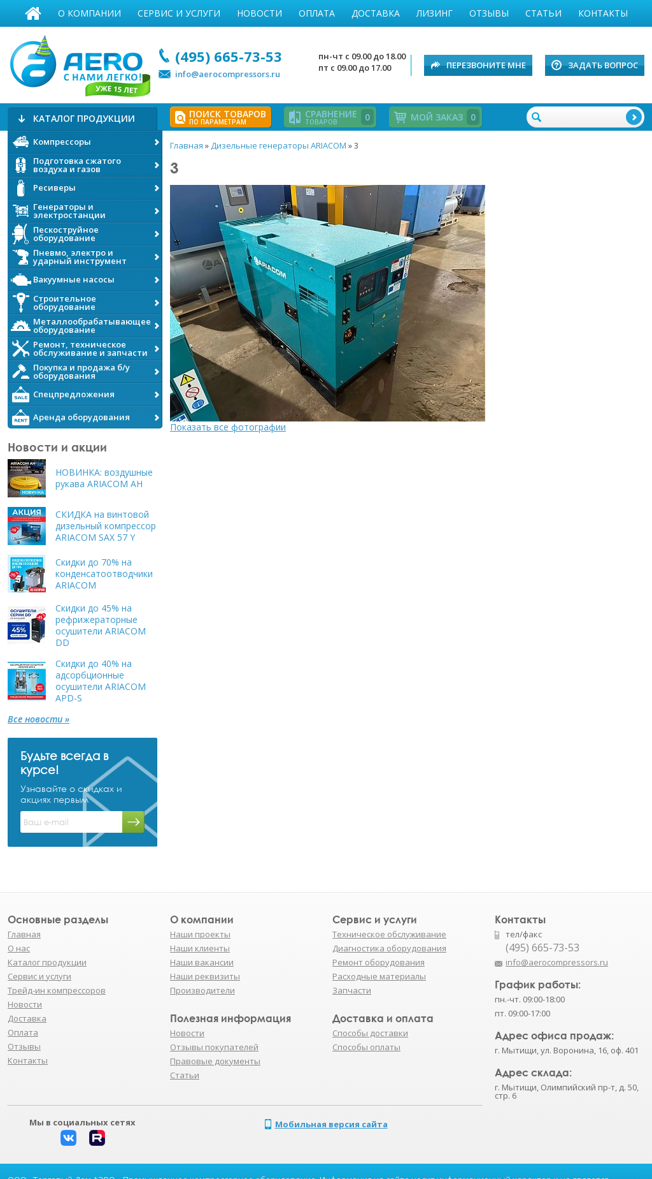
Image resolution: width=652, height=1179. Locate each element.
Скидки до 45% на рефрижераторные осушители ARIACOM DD (100, 625)
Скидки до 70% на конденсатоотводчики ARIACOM (104, 574)
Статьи (543, 13)
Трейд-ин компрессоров (57, 990)
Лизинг (434, 13)
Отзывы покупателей (214, 1047)
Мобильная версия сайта (331, 1124)
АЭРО (79, 62)
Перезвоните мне (486, 65)
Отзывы (489, 13)
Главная (33, 13)
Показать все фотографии (228, 427)
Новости (259, 13)
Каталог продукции (47, 962)
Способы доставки (370, 1033)
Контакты (603, 13)
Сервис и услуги (179, 13)
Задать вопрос (603, 65)
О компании (89, 13)
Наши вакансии (202, 962)
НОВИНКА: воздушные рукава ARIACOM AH (104, 478)
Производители (202, 990)
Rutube (97, 1138)
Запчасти (351, 990)
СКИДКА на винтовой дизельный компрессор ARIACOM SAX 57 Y (105, 526)
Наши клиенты (200, 948)
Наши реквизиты (205, 976)
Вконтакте (68, 1138)
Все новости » (38, 719)
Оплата (317, 13)
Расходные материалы (379, 976)
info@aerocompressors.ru (227, 74)
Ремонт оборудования (378, 962)
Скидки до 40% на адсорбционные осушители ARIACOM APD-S (100, 681)
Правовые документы (215, 1061)
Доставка (375, 13)
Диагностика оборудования (389, 948)
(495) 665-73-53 (228, 56)
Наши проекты (200, 934)
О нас (19, 948)
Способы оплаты (366, 1047)
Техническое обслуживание (389, 934)
